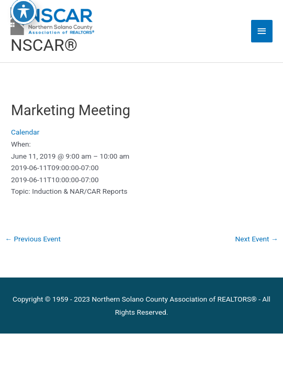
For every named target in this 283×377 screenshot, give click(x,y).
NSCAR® (43, 45)
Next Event (256, 239)
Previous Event (33, 239)
